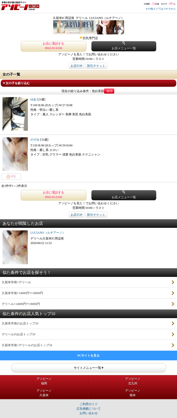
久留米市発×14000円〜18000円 (22, 293)
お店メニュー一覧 (124, 45)
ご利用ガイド (89, 404)
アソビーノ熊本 (132, 393)
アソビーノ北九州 (132, 381)
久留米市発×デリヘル (16, 282)
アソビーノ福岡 (44, 381)
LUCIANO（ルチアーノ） (47, 232)
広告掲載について (88, 408)
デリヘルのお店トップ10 (18, 334)
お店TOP (76, 66)
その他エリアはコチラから (160, 8)
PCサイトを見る (88, 355)
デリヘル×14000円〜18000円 (21, 304)
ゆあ (33, 99)
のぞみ (35, 139)
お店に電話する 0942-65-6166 (53, 46)
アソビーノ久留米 (44, 393)
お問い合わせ (89, 413)
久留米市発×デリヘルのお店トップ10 (27, 345)
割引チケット (96, 66)
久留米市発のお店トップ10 (20, 323)
